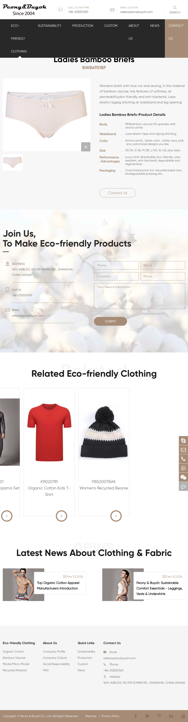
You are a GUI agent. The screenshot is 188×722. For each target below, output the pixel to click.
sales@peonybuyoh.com (119, 658)
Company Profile (54, 651)
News (154, 25)
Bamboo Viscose (14, 657)
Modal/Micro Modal (16, 664)
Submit (110, 321)
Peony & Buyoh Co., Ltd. (36, 716)
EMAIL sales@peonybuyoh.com (28, 312)
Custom (111, 25)
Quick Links (86, 643)
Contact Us (176, 32)
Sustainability (49, 25)
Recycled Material (15, 670)
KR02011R (49, 481)
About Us (134, 32)
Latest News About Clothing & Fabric (94, 552)
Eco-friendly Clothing (19, 38)
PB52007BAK (104, 481)
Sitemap (91, 716)
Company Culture (55, 657)
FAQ (46, 670)
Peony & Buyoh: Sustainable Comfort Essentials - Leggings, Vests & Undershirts (159, 588)
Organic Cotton (13, 651)
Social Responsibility (56, 664)
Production (82, 25)
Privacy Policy (110, 716)
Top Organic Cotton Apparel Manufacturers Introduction (58, 585)
